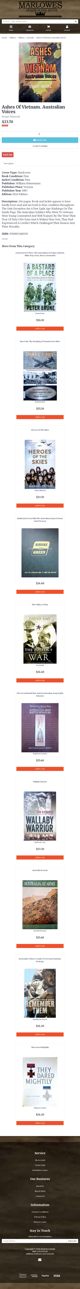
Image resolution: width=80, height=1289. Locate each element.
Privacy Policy (40, 1217)
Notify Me (40, 140)
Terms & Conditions (40, 1212)
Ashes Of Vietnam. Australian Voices (51, 38)
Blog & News (40, 1191)
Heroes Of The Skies (40, 430)
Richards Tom (40, 842)
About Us (40, 1186)
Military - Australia (26, 38)
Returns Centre (40, 1222)
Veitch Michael (40, 490)
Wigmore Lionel (40, 1108)
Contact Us (40, 1196)
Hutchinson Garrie (40, 1019)
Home (4, 38)
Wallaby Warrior (40, 782)
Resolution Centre (40, 1170)
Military (13, 38)
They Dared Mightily (40, 1047)
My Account (40, 1160)
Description (9, 163)
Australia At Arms (40, 870)
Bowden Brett (40, 402)
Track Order (40, 1165)
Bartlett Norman (40, 931)
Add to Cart (40, 329)
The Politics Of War (40, 605)
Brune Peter (40, 313)
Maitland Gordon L (40, 754)
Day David (40, 665)
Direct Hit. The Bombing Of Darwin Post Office (40, 341)
